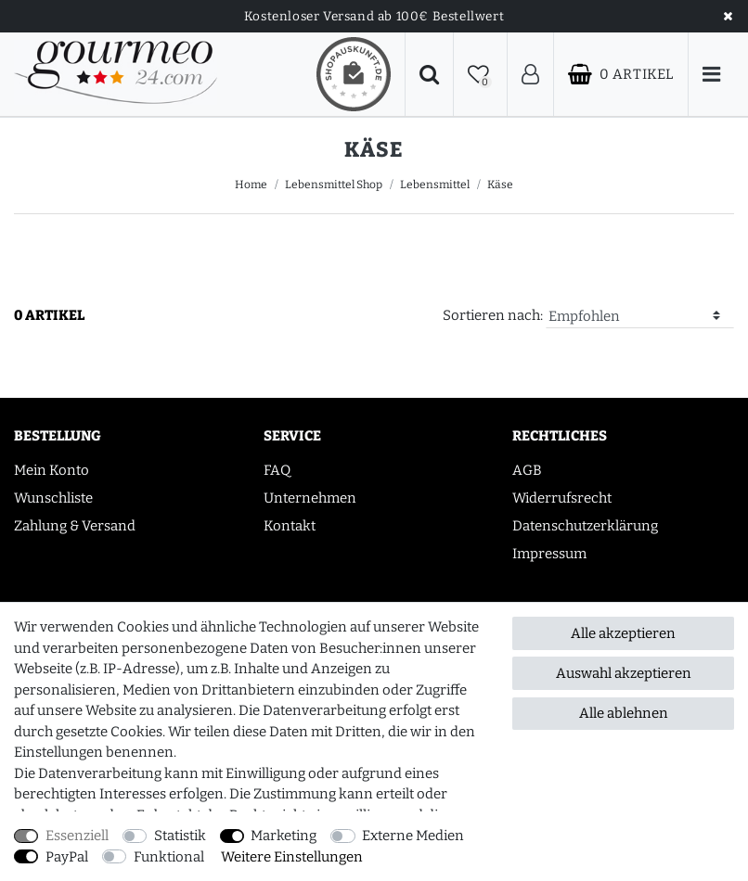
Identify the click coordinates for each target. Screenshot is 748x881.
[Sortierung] (640, 316)
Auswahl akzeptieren (623, 673)
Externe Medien (413, 835)
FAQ (277, 470)
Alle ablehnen (623, 713)
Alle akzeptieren (623, 633)
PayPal (66, 857)
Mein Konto (51, 470)
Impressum (549, 553)
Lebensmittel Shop (333, 184)
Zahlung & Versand (74, 525)
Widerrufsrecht (562, 498)
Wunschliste (53, 498)
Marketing (283, 835)
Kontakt (290, 525)
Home (251, 184)
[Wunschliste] (480, 74)
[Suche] (429, 74)
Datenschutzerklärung (585, 525)
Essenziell (77, 835)
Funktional (169, 857)
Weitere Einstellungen (292, 857)
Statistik (180, 835)
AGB (527, 470)
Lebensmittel (435, 184)
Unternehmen (310, 498)
